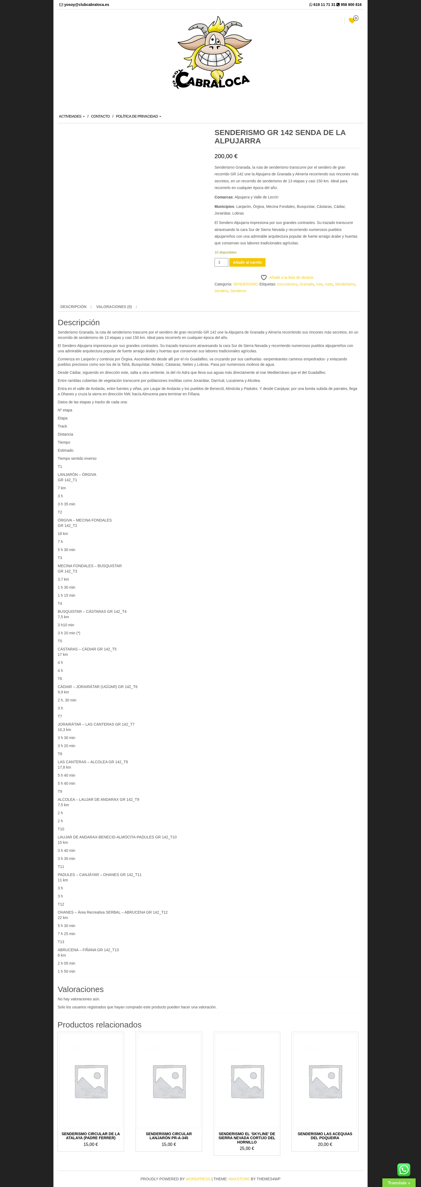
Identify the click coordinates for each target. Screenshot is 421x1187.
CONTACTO (100, 116)
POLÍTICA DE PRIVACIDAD (138, 116)
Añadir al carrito (247, 262)
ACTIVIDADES (72, 116)
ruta (319, 284)
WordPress (198, 1179)
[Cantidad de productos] (221, 262)
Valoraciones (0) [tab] (114, 307)
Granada (306, 284)
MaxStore (239, 1179)
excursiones (287, 284)
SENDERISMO (245, 284)
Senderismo (345, 284)
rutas (329, 284)
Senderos (238, 291)
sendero (221, 291)
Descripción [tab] (73, 307)
